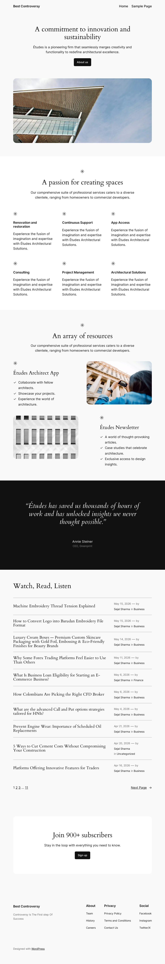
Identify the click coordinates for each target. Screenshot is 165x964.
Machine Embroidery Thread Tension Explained (54, 606)
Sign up (82, 855)
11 (26, 787)
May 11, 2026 (122, 657)
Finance (138, 680)
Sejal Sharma (122, 609)
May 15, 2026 (122, 603)
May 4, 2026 (122, 708)
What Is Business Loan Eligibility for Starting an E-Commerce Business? (56, 677)
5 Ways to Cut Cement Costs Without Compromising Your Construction (59, 748)
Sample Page (141, 6)
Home (123, 6)
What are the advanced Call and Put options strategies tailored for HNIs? (58, 711)
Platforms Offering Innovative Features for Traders (56, 768)
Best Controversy (26, 6)
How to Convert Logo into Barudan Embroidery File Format (58, 623)
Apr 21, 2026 (122, 726)
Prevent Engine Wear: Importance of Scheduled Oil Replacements (57, 729)
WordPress (38, 948)
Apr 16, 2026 (122, 765)
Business (139, 609)
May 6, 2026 (122, 674)
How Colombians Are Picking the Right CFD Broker (58, 694)
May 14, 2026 (122, 639)
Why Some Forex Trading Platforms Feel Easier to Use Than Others (59, 660)
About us (82, 62)
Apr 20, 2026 (122, 743)
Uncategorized (126, 753)
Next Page (141, 787)
